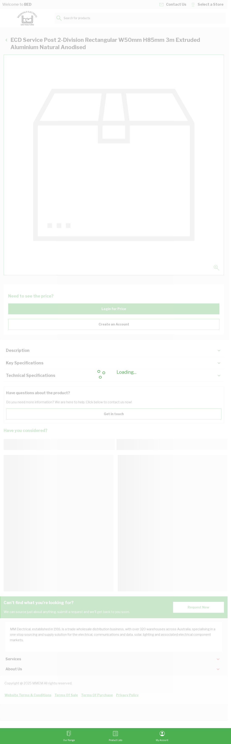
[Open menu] (69, 736)
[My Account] (162, 736)
